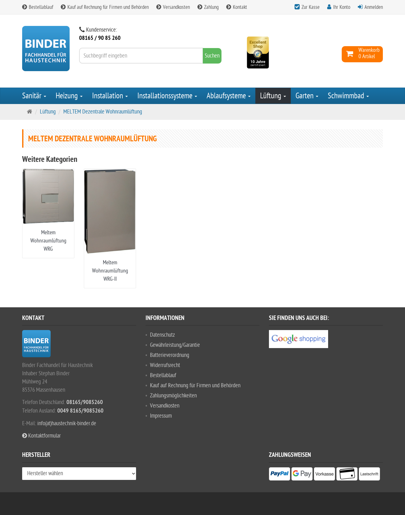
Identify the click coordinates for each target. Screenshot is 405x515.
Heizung (69, 95)
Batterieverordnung (169, 355)
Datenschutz (162, 335)
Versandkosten (173, 7)
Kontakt (236, 7)
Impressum (161, 416)
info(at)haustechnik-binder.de (66, 423)
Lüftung (273, 95)
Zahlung (208, 7)
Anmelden (373, 7)
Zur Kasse (311, 7)
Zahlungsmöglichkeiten (173, 395)
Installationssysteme (167, 95)
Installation (110, 95)
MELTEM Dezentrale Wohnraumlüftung (102, 111)
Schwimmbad (348, 95)
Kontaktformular (41, 435)
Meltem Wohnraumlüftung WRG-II (110, 271)
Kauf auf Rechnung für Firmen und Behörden (105, 7)
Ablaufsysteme (229, 95)
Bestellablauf (37, 7)
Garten (307, 95)
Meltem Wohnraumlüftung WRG (48, 241)
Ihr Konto (341, 7)
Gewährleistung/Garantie (175, 345)
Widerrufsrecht (165, 365)
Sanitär (34, 95)
